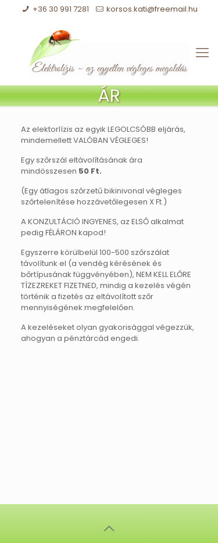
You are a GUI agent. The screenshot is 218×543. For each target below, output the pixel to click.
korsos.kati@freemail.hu (152, 9)
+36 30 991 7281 (61, 9)
